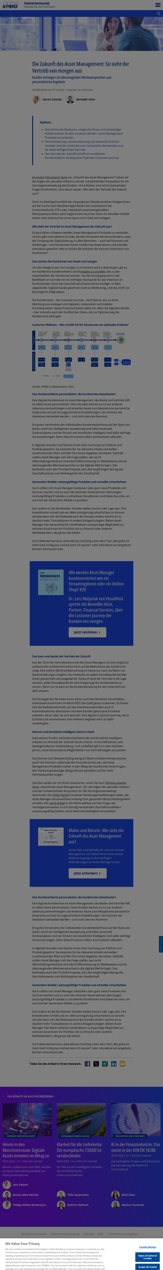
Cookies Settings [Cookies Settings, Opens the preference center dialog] (147, 1258)
